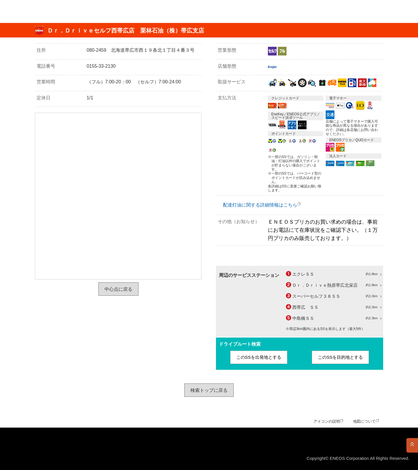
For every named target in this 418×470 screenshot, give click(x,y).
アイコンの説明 (327, 421)
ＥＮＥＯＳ (33, 11)
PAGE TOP (412, 445)
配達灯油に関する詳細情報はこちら (260, 204)
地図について (364, 421)
